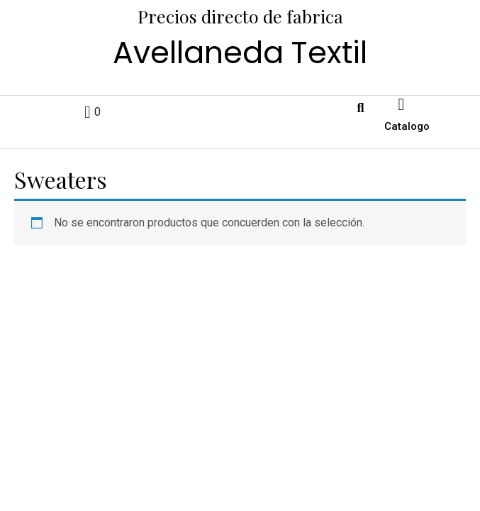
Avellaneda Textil (240, 52)
